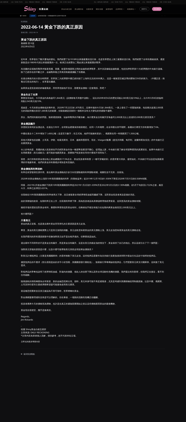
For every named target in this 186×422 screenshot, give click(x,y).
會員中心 (144, 9)
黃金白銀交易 (66, 9)
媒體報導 (109, 9)
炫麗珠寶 (89, 9)
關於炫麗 (99, 9)
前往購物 (157, 9)
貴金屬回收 (79, 9)
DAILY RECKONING (40, 332)
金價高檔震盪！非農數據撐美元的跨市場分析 (52, 16)
